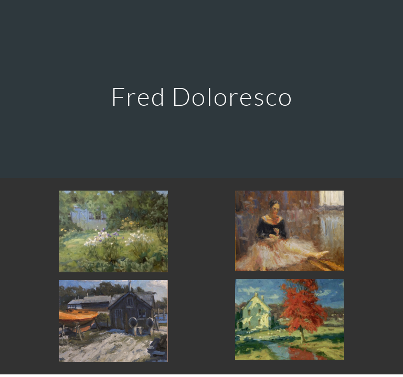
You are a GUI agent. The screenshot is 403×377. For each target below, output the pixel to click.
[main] (201, 88)
